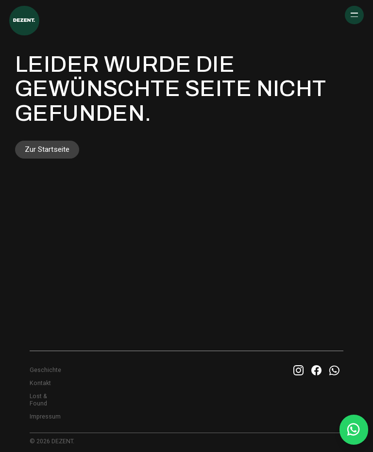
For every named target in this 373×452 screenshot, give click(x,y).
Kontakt (40, 383)
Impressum (45, 416)
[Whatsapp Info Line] (352, 429)
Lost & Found (38, 400)
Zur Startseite (47, 149)
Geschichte (45, 370)
